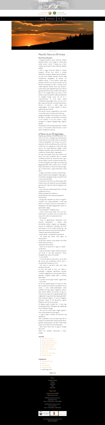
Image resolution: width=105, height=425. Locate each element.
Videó (52, 386)
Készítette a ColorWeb (52, 421)
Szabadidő (52, 384)
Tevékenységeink (52, 380)
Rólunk (52, 382)
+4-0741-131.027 (50, 407)
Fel (54, 373)
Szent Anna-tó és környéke (48, 353)
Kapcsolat (51, 19)
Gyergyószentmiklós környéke (49, 343)
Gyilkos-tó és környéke (47, 347)
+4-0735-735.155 (50, 401)
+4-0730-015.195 (57, 401)
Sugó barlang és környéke (48, 345)
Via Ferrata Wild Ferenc (47, 361)
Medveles (44, 363)
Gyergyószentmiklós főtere (48, 341)
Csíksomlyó (44, 351)
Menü (42, 19)
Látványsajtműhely (46, 367)
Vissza (51, 373)
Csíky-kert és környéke (47, 338)
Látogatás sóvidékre (47, 355)
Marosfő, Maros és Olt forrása (49, 349)
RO (59, 19)
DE (64, 19)
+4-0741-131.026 (57, 407)
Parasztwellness (46, 365)
